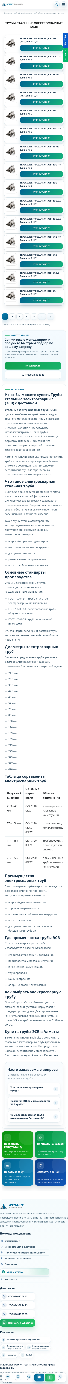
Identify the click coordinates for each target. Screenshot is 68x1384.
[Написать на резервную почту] (38, 1347)
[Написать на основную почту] (12, 1347)
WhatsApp (33, 365)
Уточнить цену (41, 48)
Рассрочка (65, 41)
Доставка (65, 55)
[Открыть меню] (64, 4)
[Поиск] (57, 4)
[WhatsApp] (50, 1377)
